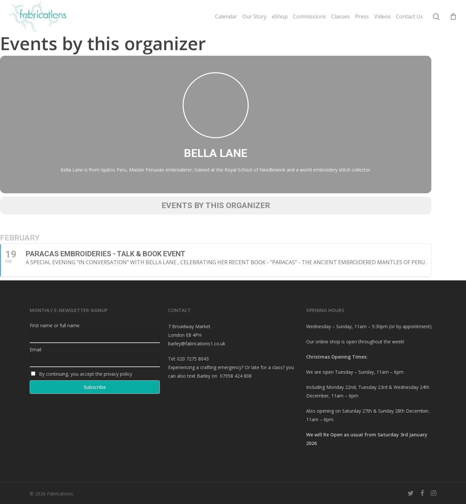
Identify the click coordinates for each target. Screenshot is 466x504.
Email (35, 349)
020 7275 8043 (193, 359)
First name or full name (55, 325)
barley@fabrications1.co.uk (196, 343)
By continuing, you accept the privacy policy (81, 374)
